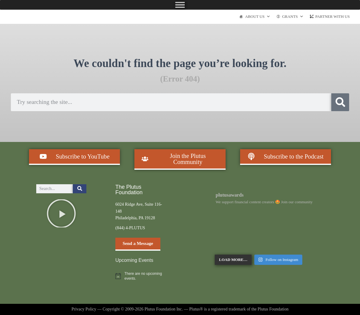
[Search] (340, 102)
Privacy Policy (84, 309)
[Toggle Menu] (180, 5)
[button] (61, 213)
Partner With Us (332, 16)
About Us (257, 16)
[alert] (140, 276)
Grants (293, 16)
